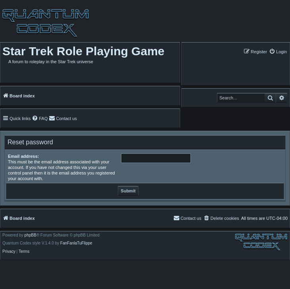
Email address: (23, 156)
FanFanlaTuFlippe (76, 243)
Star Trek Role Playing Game (83, 51)
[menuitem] (278, 51)
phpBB (30, 235)
